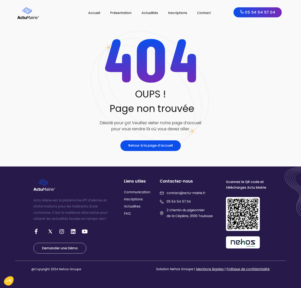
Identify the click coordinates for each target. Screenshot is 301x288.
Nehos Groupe (70, 269)
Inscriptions (177, 12)
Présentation (120, 12)
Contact (204, 12)
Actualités (150, 12)
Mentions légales (210, 269)
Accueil (94, 12)
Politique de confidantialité (248, 269)
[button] (9, 281)
